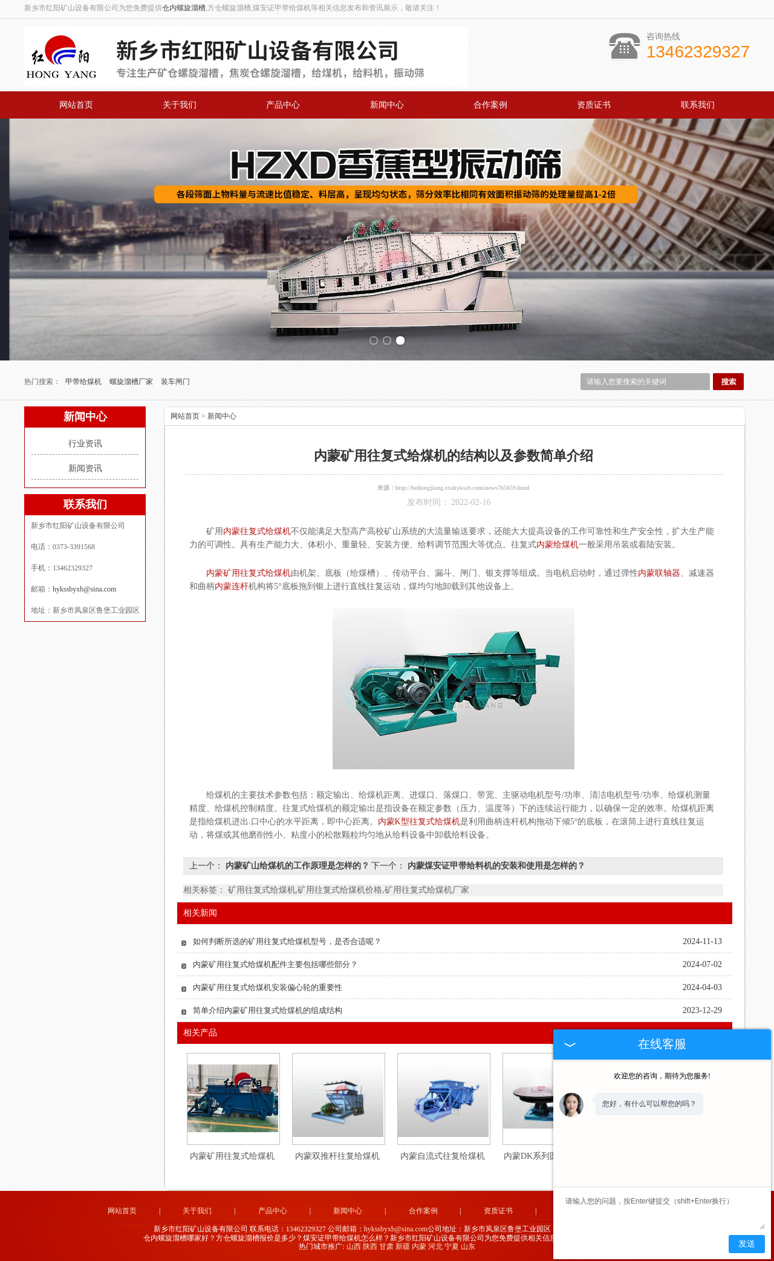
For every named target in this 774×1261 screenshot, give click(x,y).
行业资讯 (85, 443)
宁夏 (451, 1246)
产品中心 (283, 104)
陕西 (370, 1246)
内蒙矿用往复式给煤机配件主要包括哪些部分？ (275, 964)
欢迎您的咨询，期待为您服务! (662, 1076)
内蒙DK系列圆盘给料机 (548, 1156)
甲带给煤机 (84, 381)
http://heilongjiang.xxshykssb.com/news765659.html (462, 487)
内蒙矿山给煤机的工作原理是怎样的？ (297, 865)
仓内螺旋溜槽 (184, 8)
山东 (468, 1246)
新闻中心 (387, 104)
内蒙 (419, 1246)
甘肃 (386, 1246)
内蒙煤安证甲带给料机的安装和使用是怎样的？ (495, 865)
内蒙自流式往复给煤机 (442, 1156)
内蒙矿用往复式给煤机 (232, 1156)
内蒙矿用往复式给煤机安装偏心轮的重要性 (267, 987)
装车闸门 (175, 381)
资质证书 (594, 104)
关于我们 (180, 104)
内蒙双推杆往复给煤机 (337, 1156)
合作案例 (490, 104)
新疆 (402, 1246)
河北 (435, 1246)
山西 (353, 1246)
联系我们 (698, 104)
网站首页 (76, 104)
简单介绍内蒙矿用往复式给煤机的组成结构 (267, 1010)
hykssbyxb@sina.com (84, 589)
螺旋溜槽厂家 (132, 381)
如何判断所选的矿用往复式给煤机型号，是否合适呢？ (287, 941)
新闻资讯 (85, 468)
